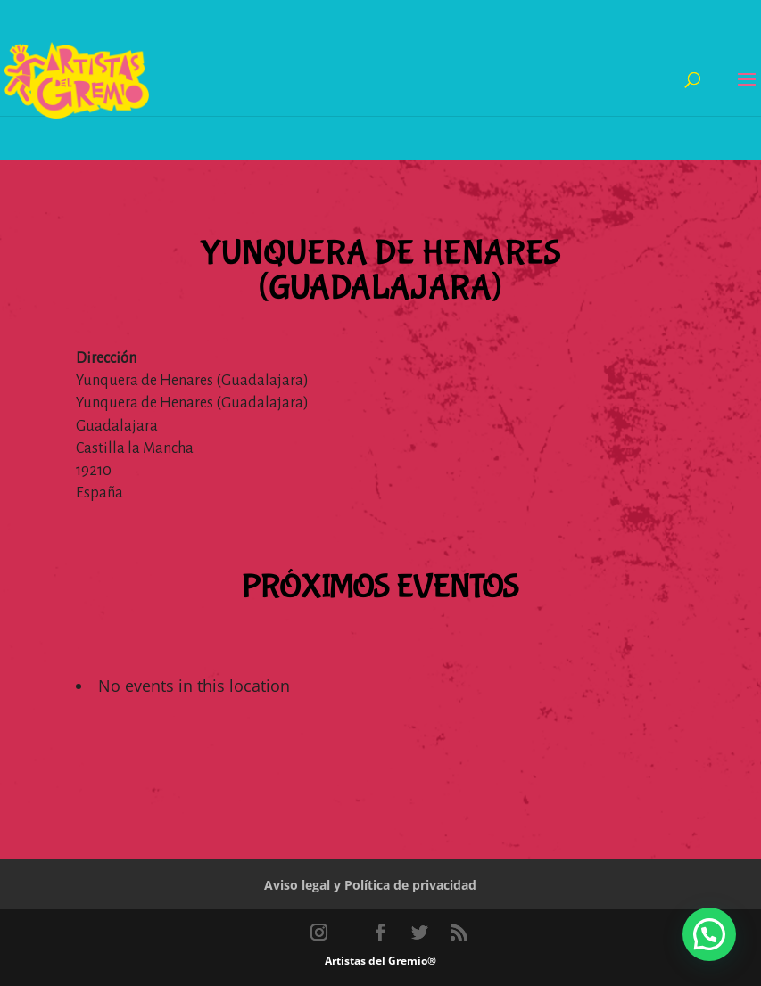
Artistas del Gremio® (380, 960)
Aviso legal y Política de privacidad (370, 884)
